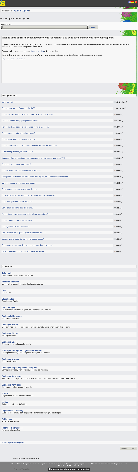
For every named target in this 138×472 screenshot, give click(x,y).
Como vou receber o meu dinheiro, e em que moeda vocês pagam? (27, 245)
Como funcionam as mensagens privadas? (18, 183)
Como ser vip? (7, 102)
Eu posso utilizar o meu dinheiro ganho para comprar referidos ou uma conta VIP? (33, 158)
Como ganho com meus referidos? (15, 227)
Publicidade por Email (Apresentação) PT (18, 152)
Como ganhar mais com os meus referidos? (19, 139)
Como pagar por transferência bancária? (17, 208)
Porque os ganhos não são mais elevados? (18, 133)
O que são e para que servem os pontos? (17, 202)
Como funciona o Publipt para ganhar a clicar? (20, 121)
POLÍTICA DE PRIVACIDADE (69, 466)
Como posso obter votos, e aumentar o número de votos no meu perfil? (29, 146)
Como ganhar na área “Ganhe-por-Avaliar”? (18, 108)
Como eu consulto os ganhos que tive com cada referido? (24, 233)
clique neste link (37, 51)
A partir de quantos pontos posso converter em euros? (23, 251)
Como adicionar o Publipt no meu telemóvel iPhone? (22, 170)
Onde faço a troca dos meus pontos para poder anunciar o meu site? (28, 195)
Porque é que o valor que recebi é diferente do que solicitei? (25, 214)
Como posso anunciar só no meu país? (17, 220)
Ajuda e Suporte (21, 10)
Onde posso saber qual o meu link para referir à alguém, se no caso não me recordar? (35, 177)
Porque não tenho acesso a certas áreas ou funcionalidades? (25, 127)
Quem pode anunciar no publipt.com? (16, 164)
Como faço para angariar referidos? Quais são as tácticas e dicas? (27, 114)
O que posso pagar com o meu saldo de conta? (20, 189)
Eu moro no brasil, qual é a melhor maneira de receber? (23, 239)
